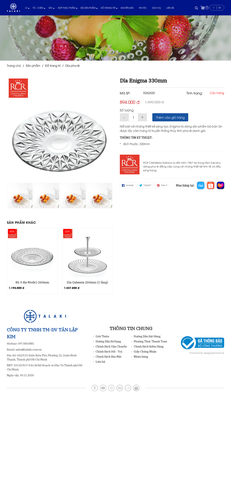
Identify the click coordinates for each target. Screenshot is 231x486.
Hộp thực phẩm (66, 7)
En (220, 7)
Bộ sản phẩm (88, 7)
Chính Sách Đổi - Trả (109, 351)
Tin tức (143, 7)
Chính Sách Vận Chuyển (111, 346)
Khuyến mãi (127, 7)
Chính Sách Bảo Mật (108, 356)
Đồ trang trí (108, 7)
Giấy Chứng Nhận (145, 351)
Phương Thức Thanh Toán (150, 341)
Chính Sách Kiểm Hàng (149, 346)
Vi (214, 7)
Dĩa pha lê (72, 65)
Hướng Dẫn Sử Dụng (108, 341)
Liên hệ (170, 7)
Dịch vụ (156, 7)
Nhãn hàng (141, 356)
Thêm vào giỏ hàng (170, 117)
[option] (20, 196)
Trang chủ (14, 65)
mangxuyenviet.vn (214, 353)
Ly (26, 7)
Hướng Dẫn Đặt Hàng (147, 336)
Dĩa (50, 7)
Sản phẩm (33, 65)
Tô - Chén (38, 7)
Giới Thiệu (102, 336)
